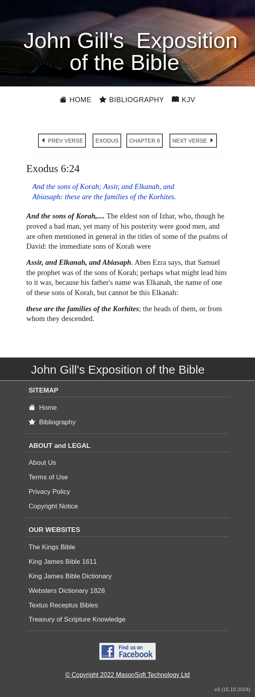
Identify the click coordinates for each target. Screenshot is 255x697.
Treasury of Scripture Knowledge (77, 619)
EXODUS (106, 141)
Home (75, 100)
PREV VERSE (62, 141)
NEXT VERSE (193, 141)
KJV (183, 100)
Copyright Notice (53, 506)
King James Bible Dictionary (70, 576)
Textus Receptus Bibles (63, 605)
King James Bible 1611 (63, 561)
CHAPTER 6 (144, 141)
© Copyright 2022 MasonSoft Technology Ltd (127, 674)
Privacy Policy (49, 491)
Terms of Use (48, 477)
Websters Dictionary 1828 (67, 590)
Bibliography (131, 100)
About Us (42, 462)
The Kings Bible (52, 547)
